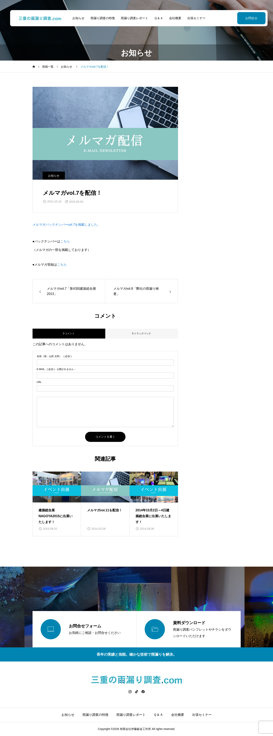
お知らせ (76, 18)
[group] (57, 504)
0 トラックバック (141, 333)
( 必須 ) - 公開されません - (56, 369)
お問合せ (247, 18)
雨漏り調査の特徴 (100, 18)
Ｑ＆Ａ (156, 18)
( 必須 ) (54, 356)
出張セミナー (194, 18)
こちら (65, 241)
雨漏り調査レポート (132, 18)
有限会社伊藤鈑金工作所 (135, 729)
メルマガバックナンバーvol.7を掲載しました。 (67, 224)
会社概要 (173, 18)
